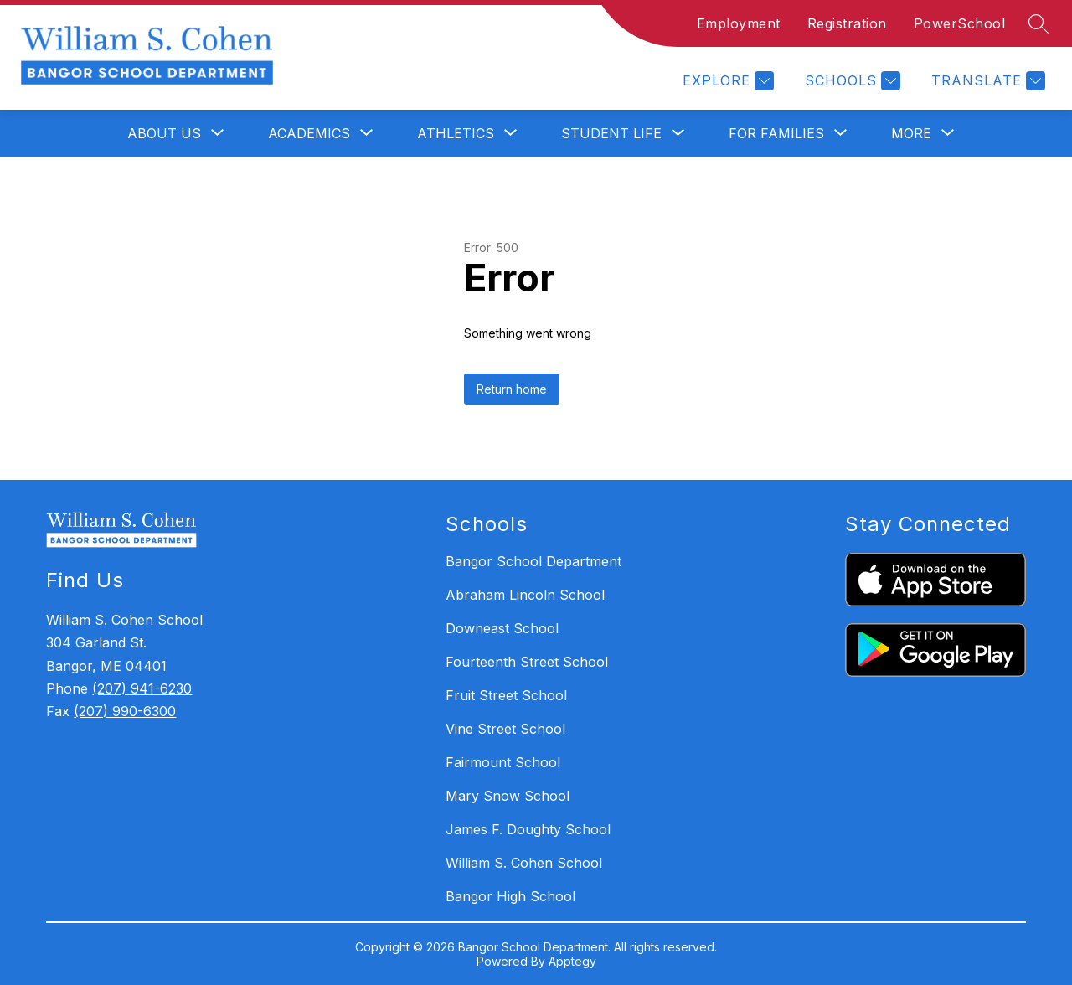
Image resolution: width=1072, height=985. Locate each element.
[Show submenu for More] (911, 133)
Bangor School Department (533, 561)
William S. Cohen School (524, 862)
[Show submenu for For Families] (776, 133)
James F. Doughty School (528, 829)
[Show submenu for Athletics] (455, 133)
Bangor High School (510, 896)
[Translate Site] (986, 80)
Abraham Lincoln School (525, 594)
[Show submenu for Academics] (309, 133)
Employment (739, 23)
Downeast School (502, 628)
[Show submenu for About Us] (164, 133)
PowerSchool (960, 23)
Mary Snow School (508, 795)
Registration (847, 23)
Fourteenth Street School (527, 661)
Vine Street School (505, 728)
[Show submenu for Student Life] (611, 133)
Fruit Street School (506, 695)
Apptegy (572, 961)
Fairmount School (503, 762)
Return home (512, 389)
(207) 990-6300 (125, 711)
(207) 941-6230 (142, 688)
